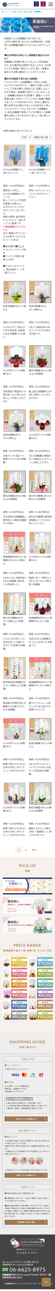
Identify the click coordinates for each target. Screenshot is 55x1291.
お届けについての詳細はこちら (26, 1176)
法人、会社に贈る (25, 12)
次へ (34, 849)
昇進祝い (38, 12)
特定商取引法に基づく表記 (26, 1223)
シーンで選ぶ (12, 12)
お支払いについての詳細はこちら (26, 1119)
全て (3, 12)
